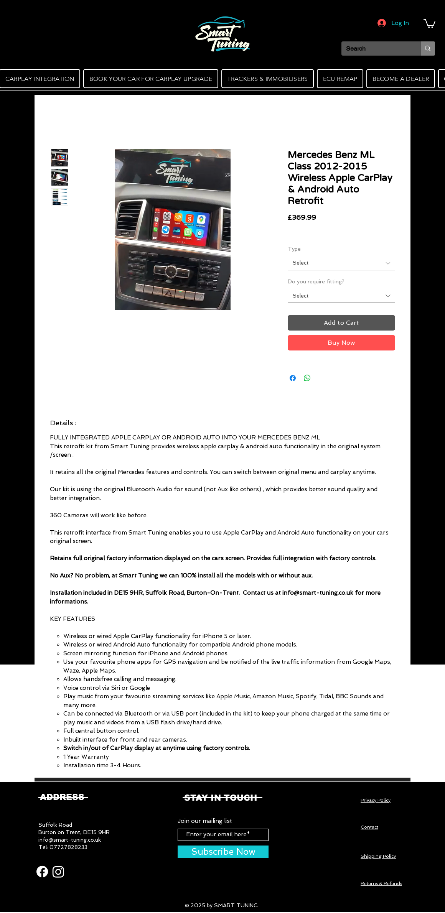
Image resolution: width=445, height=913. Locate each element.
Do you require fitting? (316, 281)
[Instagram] (58, 871)
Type (294, 249)
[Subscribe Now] (223, 852)
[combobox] (341, 263)
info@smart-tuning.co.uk (69, 840)
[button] (429, 23)
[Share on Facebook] (292, 378)
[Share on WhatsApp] (307, 378)
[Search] (375, 48)
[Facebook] (42, 871)
